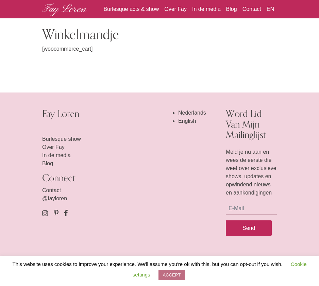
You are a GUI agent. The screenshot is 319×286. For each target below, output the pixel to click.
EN (270, 9)
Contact (251, 9)
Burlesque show (61, 139)
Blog (231, 9)
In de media (206, 9)
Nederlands (192, 113)
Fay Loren (64, 9)
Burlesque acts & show (131, 9)
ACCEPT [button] (172, 274)
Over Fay (175, 9)
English (187, 121)
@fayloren (54, 198)
